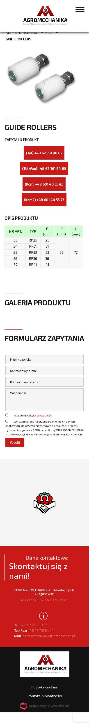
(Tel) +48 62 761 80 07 (44, 153)
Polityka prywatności (39, 415)
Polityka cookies (44, 687)
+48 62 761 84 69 (34, 630)
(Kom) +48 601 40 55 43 (44, 184)
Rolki (49, 32)
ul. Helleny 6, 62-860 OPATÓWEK (44, 595)
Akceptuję (33, 415)
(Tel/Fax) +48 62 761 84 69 (44, 168)
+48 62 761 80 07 (30, 625)
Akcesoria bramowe (22, 32)
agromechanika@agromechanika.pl (44, 636)
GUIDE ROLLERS (18, 39)
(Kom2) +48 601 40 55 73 (44, 200)
